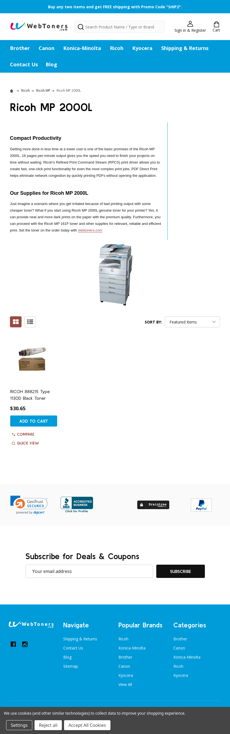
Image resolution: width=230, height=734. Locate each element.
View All (125, 684)
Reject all (48, 725)
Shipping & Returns (184, 48)
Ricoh (116, 48)
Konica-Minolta (82, 48)
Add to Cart (33, 421)
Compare (23, 434)
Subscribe (180, 571)
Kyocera (142, 48)
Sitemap (70, 666)
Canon (46, 48)
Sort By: (153, 322)
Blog (51, 64)
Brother (20, 48)
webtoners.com (90, 230)
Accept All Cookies (87, 725)
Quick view (25, 443)
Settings (19, 725)
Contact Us (24, 64)
